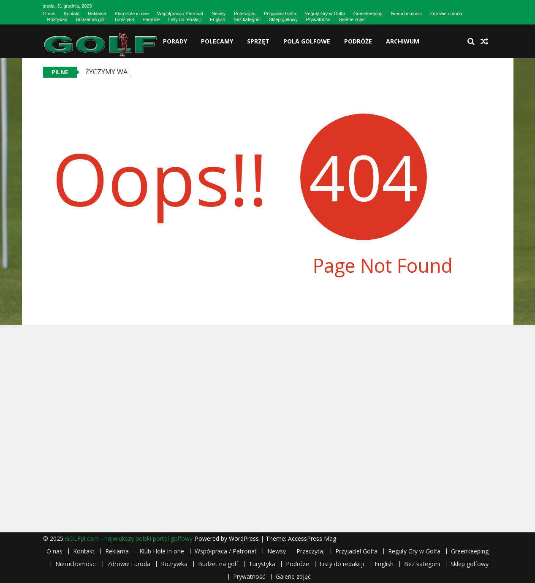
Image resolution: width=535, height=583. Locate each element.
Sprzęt (258, 41)
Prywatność (318, 19)
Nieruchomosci (406, 13)
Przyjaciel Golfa (280, 13)
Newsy (218, 13)
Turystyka (124, 19)
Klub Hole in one (132, 13)
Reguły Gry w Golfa (324, 13)
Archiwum (402, 41)
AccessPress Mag (312, 538)
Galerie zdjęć (352, 19)
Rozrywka (57, 19)
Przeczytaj (244, 13)
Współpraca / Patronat (180, 13)
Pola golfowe (306, 41)
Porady (175, 41)
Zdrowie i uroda (446, 13)
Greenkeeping (368, 13)
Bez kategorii (247, 19)
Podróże (151, 19)
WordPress (245, 538)
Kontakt (71, 13)
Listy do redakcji (184, 19)
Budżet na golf (91, 19)
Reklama (97, 13)
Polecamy (217, 41)
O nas (49, 13)
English (217, 19)
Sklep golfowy (283, 19)
